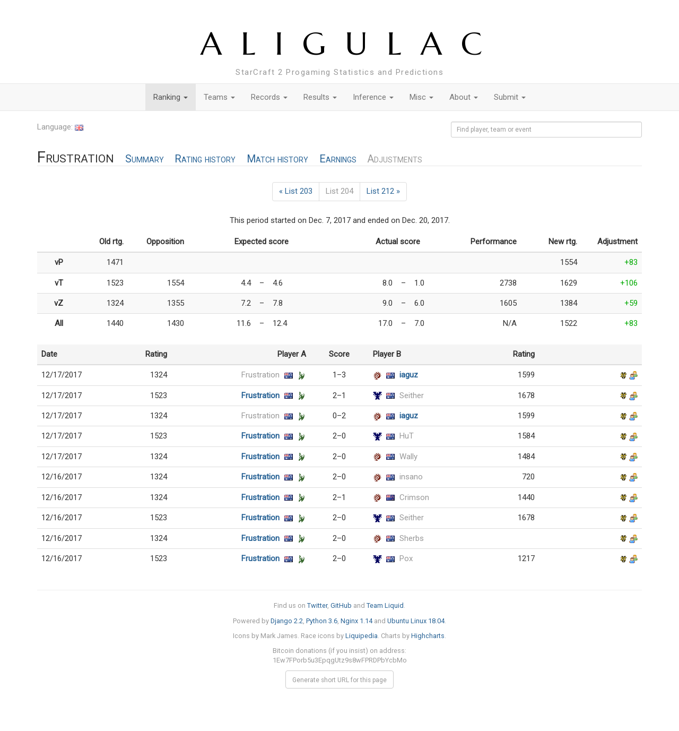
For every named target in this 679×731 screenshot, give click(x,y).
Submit (510, 97)
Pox (406, 558)
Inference (373, 97)
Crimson (414, 497)
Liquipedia (361, 636)
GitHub (341, 605)
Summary (144, 159)
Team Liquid (385, 605)
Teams (219, 97)
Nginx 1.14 (356, 621)
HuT (406, 436)
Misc (421, 97)
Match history (277, 159)
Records (269, 97)
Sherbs (411, 538)
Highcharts (428, 636)
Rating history (205, 159)
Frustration (260, 375)
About (463, 97)
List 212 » (383, 191)
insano (411, 476)
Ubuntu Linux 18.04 (416, 621)
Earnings (337, 159)
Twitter (317, 605)
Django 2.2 (287, 621)
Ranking (170, 97)
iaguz (408, 375)
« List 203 (295, 191)
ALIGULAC (351, 44)
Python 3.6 (321, 621)
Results (320, 97)
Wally (408, 456)
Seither (411, 395)
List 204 (339, 191)
